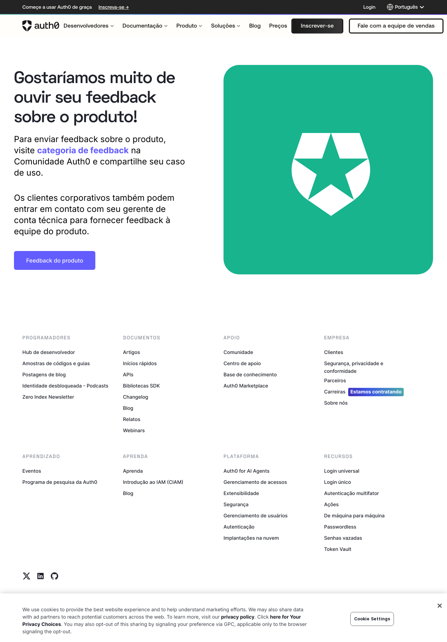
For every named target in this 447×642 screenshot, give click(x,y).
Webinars (134, 431)
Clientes (333, 352)
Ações (331, 505)
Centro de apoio (242, 364)
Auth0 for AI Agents (247, 471)
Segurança (236, 505)
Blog (128, 408)
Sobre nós (336, 403)
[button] (317, 26)
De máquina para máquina (354, 516)
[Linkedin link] (40, 576)
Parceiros (335, 381)
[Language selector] (406, 6)
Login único (337, 482)
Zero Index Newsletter (48, 397)
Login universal (341, 471)
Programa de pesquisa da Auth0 (59, 482)
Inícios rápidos (140, 364)
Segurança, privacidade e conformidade (353, 367)
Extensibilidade (241, 493)
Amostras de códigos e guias (56, 364)
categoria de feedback (83, 150)
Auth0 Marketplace (246, 386)
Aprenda (133, 471)
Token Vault (337, 549)
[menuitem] (88, 26)
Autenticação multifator (351, 493)
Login (369, 7)
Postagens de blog (44, 375)
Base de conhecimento (250, 375)
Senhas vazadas (343, 538)
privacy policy (238, 624)
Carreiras (364, 392)
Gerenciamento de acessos (255, 482)
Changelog (135, 397)
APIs (128, 375)
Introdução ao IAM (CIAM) (153, 482)
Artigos (131, 352)
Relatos (131, 419)
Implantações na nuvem (251, 538)
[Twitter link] (26, 576)
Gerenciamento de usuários (256, 516)
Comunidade (238, 352)
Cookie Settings (372, 626)
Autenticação (239, 527)
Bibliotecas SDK (141, 386)
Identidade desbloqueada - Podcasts (65, 386)
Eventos (31, 471)
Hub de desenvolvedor (48, 352)
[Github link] (54, 576)
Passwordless (340, 527)
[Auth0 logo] (40, 26)
